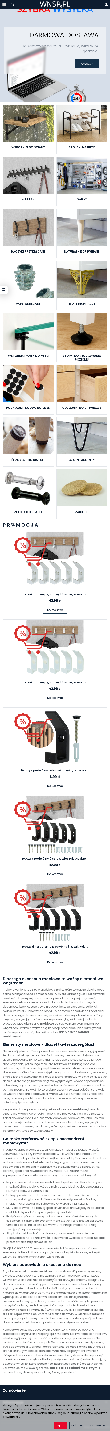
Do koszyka (55, 610)
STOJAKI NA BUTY (82, 147)
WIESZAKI (28, 199)
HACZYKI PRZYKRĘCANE (28, 251)
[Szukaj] (12, 4)
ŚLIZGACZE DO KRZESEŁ (28, 460)
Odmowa (77, 1425)
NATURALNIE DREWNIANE (82, 251)
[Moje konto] (106, 4)
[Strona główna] (55, 4)
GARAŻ (82, 199)
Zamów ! (86, 64)
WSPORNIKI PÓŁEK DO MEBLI (28, 356)
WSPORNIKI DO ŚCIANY (28, 147)
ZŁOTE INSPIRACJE (81, 304)
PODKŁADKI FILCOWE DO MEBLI (28, 408)
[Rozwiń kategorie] (4, 4)
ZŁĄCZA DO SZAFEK (28, 512)
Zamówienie (55, 1390)
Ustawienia (97, 1425)
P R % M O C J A (20, 525)
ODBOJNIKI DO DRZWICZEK (81, 408)
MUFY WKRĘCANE (28, 304)
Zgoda (60, 1425)
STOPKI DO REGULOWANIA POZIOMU (82, 357)
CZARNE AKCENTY (82, 460)
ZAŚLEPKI (81, 512)
